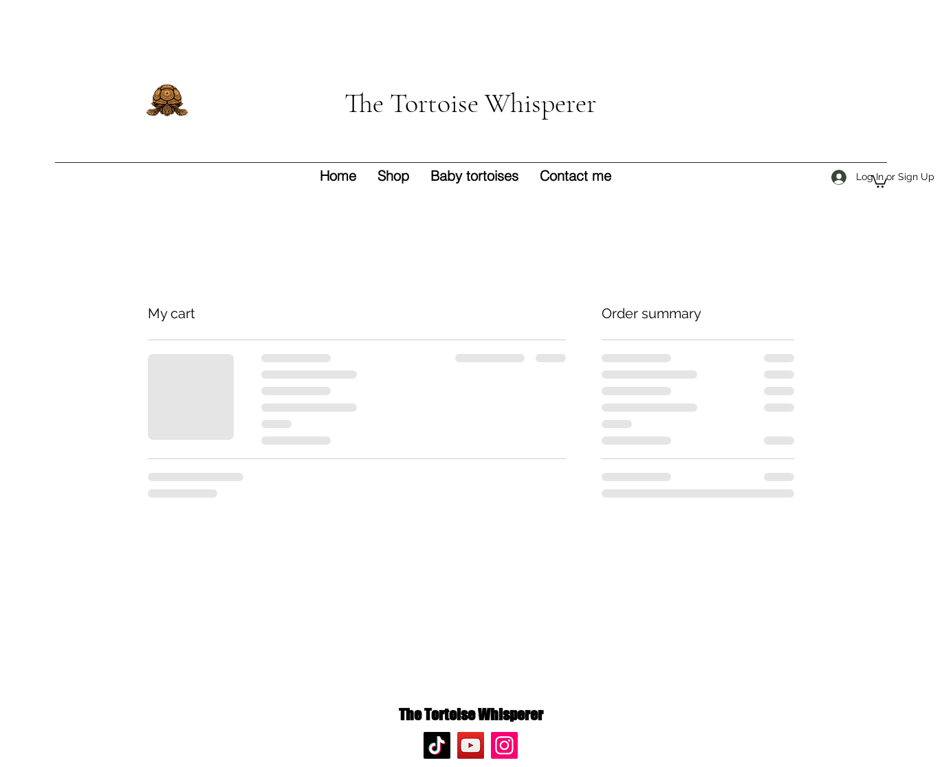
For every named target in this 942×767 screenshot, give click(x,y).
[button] (878, 181)
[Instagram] (504, 745)
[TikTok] (437, 745)
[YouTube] (470, 745)
